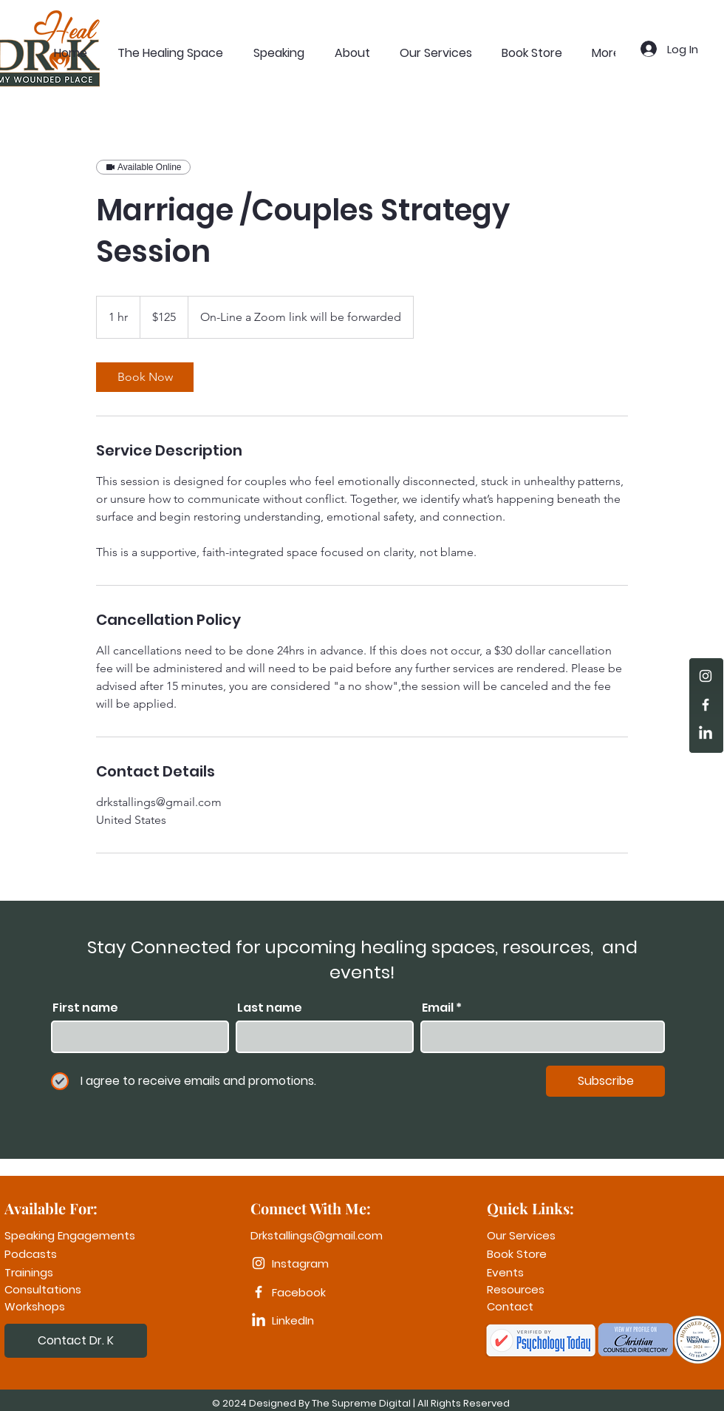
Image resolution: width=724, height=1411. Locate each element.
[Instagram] (705, 676)
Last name (269, 1008)
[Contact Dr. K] (75, 1341)
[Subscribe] (605, 1081)
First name (85, 1008)
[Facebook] (705, 705)
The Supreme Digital (361, 1403)
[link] (145, 377)
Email (438, 1008)
